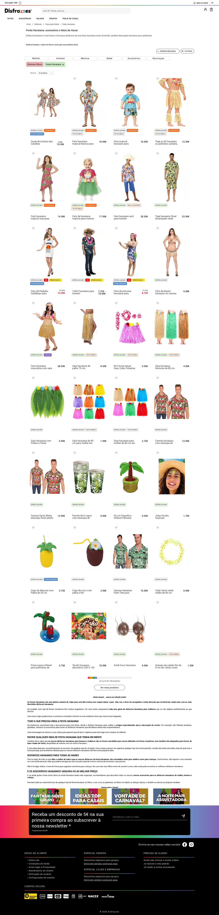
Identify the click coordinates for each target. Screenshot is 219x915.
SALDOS (40, 18)
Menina (85, 58)
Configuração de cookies (42, 877)
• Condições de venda (38, 863)
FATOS (10, 18)
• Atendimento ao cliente (40, 870)
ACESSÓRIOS (25, 18)
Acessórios (134, 58)
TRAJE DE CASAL (70, 18)
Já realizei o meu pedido (156, 863)
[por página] (45, 73)
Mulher (36, 58)
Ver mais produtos (109, 687)
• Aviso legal (33, 867)
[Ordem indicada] (167, 51)
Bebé (109, 58)
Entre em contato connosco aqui (101, 863)
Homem (60, 58)
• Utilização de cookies (39, 874)
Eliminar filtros (35, 64)
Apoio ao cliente (200, 3)
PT (212, 3)
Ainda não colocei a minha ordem (161, 860)
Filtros (188, 51)
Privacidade (49, 867)
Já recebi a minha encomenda (159, 867)
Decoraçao (158, 58)
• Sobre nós (33, 860)
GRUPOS (53, 18)
